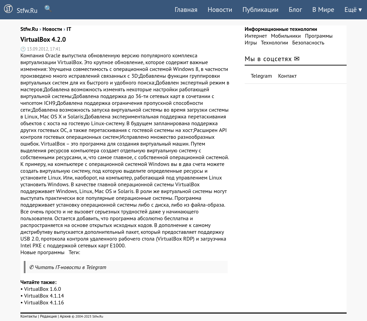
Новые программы (42, 252)
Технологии (274, 42)
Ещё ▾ (353, 9)
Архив (65, 316)
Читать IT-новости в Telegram (70, 267)
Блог (295, 9)
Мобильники (286, 35)
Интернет (256, 35)
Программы (318, 35)
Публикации (260, 9)
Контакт (287, 75)
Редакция (48, 316)
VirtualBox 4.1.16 (44, 302)
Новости (220, 9)
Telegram (261, 75)
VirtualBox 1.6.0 (42, 288)
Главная (186, 9)
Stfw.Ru (18, 9)
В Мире (323, 9)
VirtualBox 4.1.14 (44, 295)
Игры (251, 42)
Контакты (28, 316)
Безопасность (308, 42)
